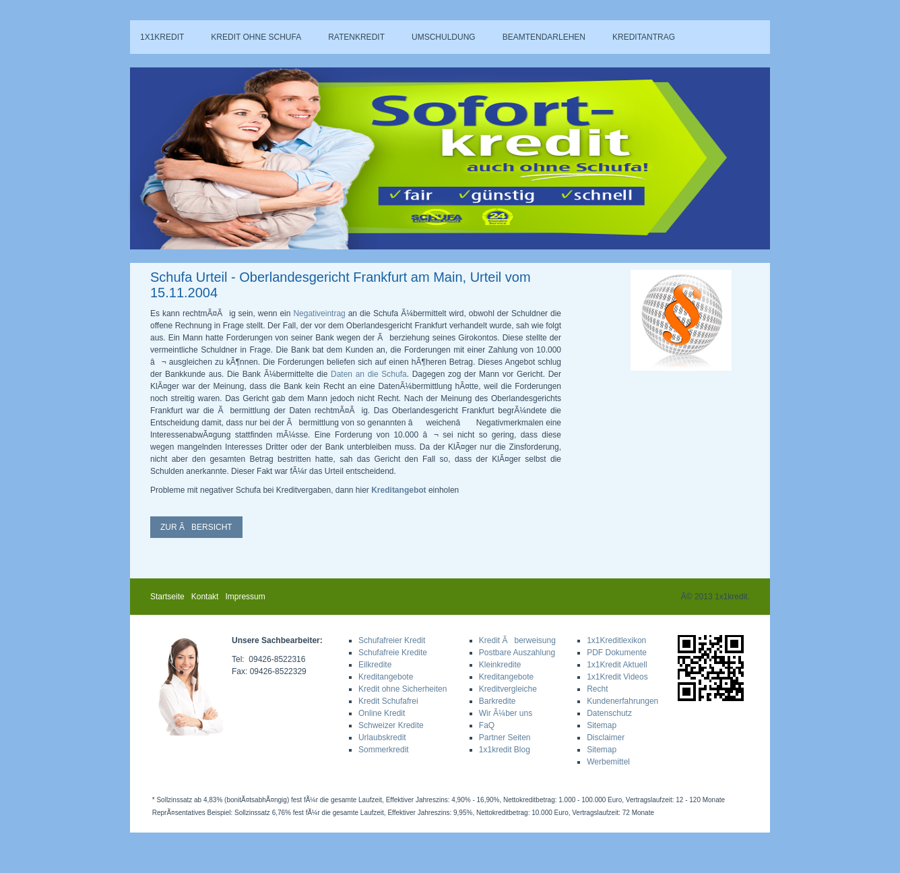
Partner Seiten (505, 737)
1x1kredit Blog (504, 749)
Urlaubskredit (382, 737)
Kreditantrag (643, 37)
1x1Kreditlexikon (616, 640)
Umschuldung (444, 37)
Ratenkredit (356, 37)
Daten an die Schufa (369, 374)
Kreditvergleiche (508, 689)
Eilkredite (374, 664)
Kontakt (205, 596)
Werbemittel (608, 761)
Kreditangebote (385, 677)
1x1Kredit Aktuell (617, 664)
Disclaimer (605, 737)
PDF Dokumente (617, 652)
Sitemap (601, 725)
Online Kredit (381, 713)
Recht (597, 689)
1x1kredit (162, 37)
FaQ (486, 725)
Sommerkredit (383, 749)
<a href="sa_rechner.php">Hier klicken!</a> (647, 154)
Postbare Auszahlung (517, 652)
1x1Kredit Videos (617, 677)
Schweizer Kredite (391, 725)
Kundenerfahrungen (622, 701)
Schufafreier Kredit (391, 640)
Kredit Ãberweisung (517, 640)
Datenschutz (609, 713)
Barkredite (497, 701)
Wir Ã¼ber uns (505, 713)
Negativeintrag (319, 313)
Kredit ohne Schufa (256, 37)
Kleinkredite (500, 664)
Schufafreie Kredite (392, 652)
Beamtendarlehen (544, 37)
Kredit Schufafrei (388, 701)
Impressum (245, 596)
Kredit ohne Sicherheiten (402, 689)
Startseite (167, 596)
